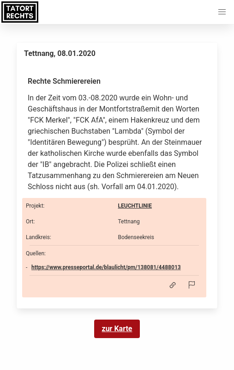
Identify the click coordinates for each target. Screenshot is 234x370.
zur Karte (117, 328)
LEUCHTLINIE (135, 206)
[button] (222, 12)
